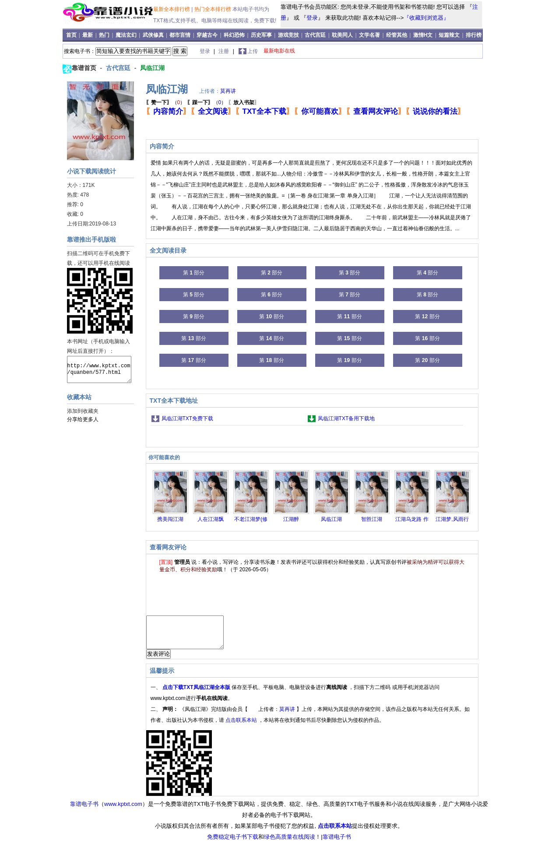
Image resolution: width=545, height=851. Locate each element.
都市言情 (179, 35)
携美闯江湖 (170, 519)
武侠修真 (153, 35)
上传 (252, 51)
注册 (224, 51)
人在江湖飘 (210, 519)
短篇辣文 (449, 35)
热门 (105, 35)
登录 (312, 17)
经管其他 (396, 35)
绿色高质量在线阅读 (289, 843)
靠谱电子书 (84, 810)
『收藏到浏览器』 (426, 17)
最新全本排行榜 (172, 9)
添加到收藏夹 (82, 411)
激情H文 (423, 35)
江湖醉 (291, 519)
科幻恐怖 (234, 35)
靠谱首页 (85, 67)
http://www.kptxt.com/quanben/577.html (99, 369)
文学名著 (369, 35)
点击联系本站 (241, 727)
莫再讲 (228, 91)
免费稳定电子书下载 (232, 843)
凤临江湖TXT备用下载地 (346, 418)
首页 (72, 35)
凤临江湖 (152, 67)
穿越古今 (207, 35)
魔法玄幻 (126, 35)
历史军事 (261, 35)
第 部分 (193, 273)
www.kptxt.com (123, 810)
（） (166, 102)
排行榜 (474, 35)
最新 (88, 35)
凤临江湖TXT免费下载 (188, 418)
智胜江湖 (371, 519)
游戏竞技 (289, 35)
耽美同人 (342, 35)
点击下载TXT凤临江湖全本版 (197, 694)
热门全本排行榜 (213, 9)
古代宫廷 (315, 35)
